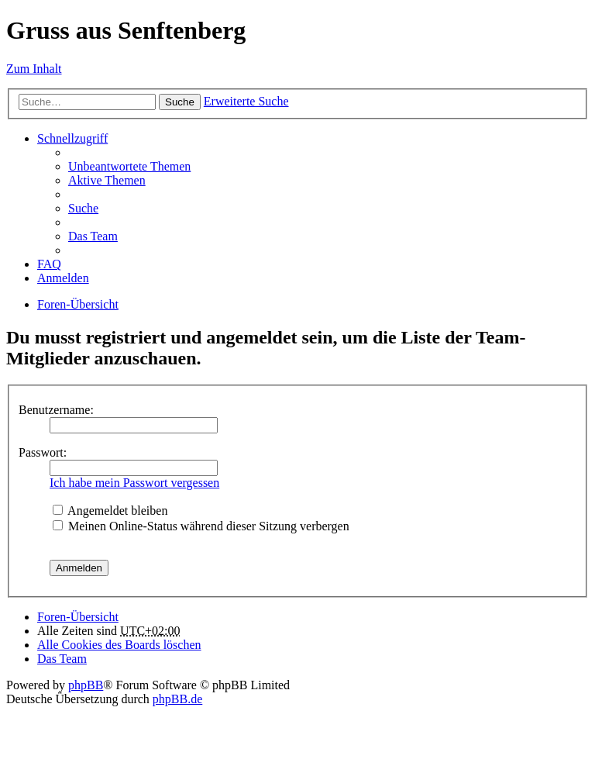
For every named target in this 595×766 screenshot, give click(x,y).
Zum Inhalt (34, 68)
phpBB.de (177, 699)
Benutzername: (56, 409)
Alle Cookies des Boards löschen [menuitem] (119, 644)
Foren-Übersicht (78, 304)
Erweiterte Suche (246, 101)
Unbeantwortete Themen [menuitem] (129, 166)
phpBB (85, 685)
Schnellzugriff (72, 138)
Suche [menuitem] (83, 208)
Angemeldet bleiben (110, 510)
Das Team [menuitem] (93, 236)
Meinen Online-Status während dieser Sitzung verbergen (201, 526)
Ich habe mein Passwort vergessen (134, 482)
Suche (179, 102)
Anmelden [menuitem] (63, 278)
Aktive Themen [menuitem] (107, 180)
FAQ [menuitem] (49, 264)
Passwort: (43, 452)
